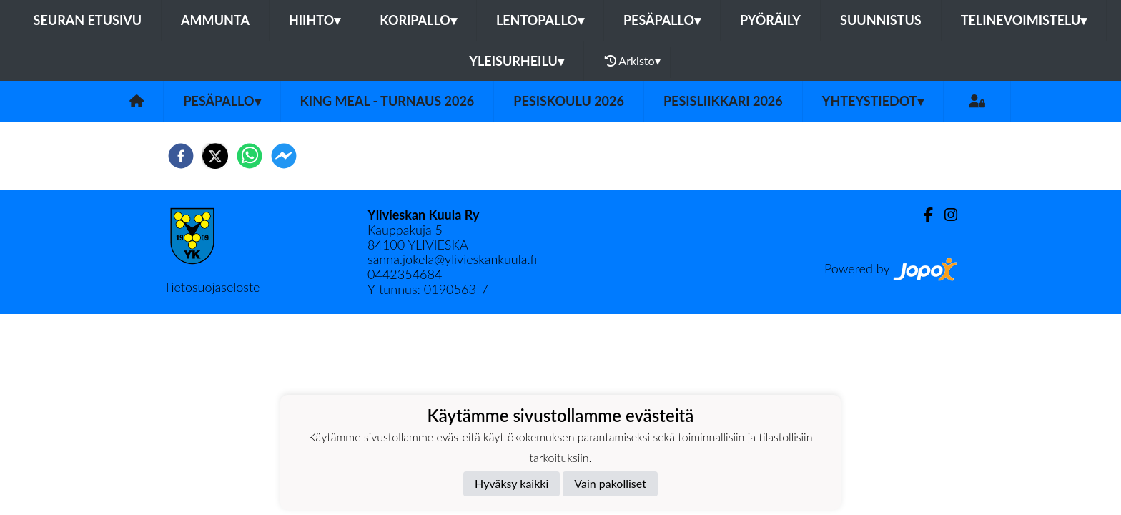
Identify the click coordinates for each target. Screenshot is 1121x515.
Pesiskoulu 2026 (568, 101)
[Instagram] (945, 214)
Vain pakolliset (610, 483)
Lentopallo (540, 20)
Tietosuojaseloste (212, 287)
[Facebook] (922, 214)
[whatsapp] (249, 156)
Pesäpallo (662, 20)
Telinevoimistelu (1024, 20)
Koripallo (418, 20)
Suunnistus (881, 20)
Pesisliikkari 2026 (723, 101)
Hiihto (314, 20)
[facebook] (181, 156)
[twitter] (215, 156)
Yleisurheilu (516, 61)
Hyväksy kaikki (511, 483)
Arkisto (633, 60)
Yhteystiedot (873, 101)
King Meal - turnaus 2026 (387, 101)
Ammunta (215, 20)
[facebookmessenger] (284, 156)
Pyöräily (770, 20)
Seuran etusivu (88, 20)
